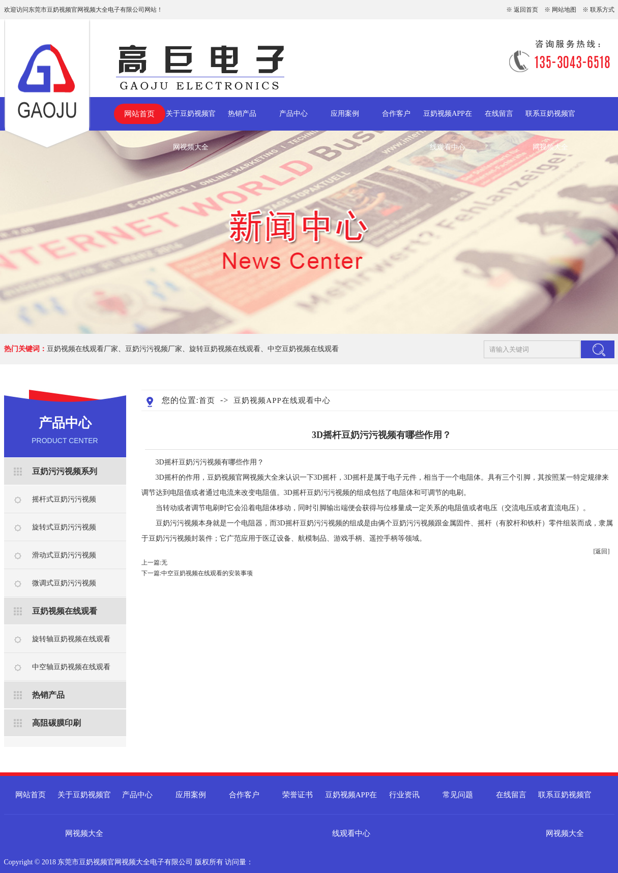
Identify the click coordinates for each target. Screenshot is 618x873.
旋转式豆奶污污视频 (64, 527)
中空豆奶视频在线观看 (303, 349)
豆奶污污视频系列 (64, 471)
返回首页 (526, 9)
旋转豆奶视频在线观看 (224, 349)
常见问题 (458, 795)
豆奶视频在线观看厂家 (82, 349)
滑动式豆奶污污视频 (64, 555)
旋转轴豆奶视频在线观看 (71, 639)
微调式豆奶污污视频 (64, 583)
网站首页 (139, 114)
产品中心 (293, 113)
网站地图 (564, 9)
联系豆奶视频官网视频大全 (550, 120)
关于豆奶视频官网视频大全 (191, 120)
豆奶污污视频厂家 (153, 349)
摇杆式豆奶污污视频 (64, 499)
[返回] (602, 551)
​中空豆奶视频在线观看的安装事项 (207, 573)
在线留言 (499, 113)
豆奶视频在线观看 (64, 611)
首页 (207, 400)
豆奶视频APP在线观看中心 (447, 120)
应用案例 (345, 113)
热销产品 (242, 113)
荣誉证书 (297, 795)
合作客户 (396, 113)
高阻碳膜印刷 (56, 723)
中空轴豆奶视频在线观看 (71, 667)
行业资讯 (404, 795)
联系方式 (602, 9)
